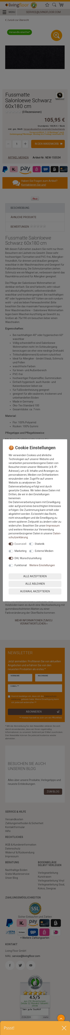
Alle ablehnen (35, 583)
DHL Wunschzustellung (28, 558)
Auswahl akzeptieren (35, 591)
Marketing (21, 550)
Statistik (39, 543)
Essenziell (20, 543)
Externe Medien (44, 550)
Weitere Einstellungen (42, 565)
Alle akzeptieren (35, 576)
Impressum (53, 525)
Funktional (21, 565)
